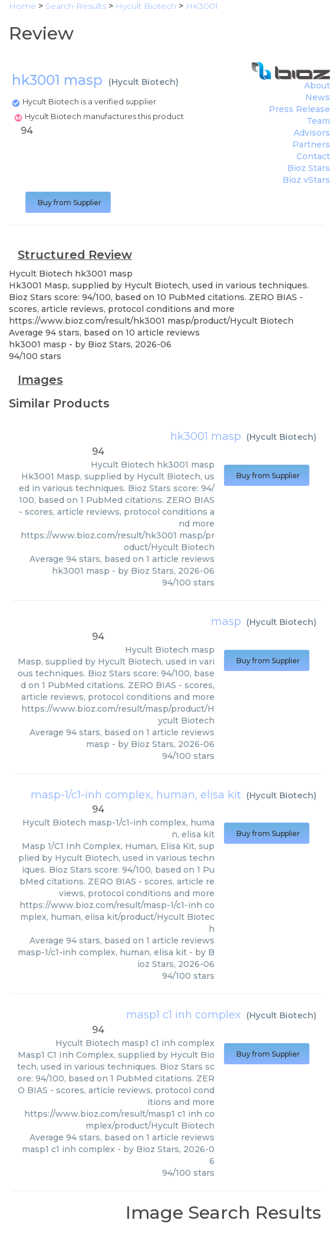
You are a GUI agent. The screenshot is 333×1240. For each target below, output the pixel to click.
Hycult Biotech (143, 82)
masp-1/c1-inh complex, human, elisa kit (136, 794)
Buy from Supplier (68, 202)
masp (226, 621)
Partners (311, 144)
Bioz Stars (308, 168)
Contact (313, 156)
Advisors (312, 132)
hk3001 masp (205, 436)
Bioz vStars (306, 180)
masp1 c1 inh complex (183, 1014)
